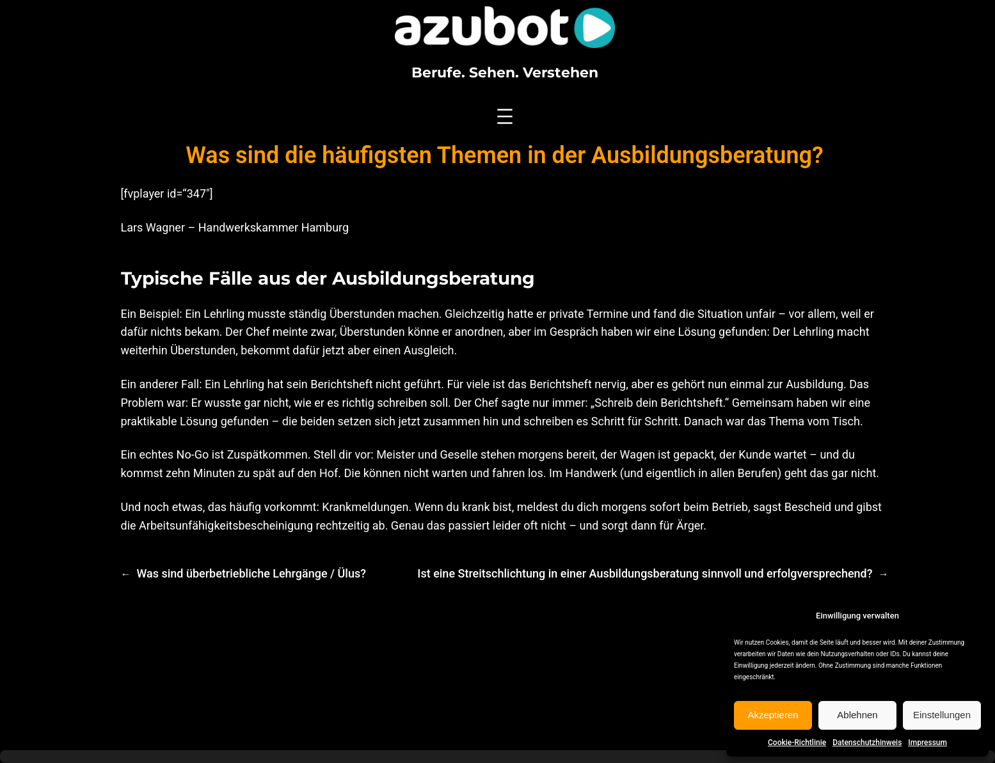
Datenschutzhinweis (867, 742)
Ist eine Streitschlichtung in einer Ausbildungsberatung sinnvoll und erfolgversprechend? (644, 573)
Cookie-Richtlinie (797, 742)
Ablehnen (857, 714)
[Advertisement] (498, 670)
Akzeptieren (772, 714)
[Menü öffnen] (505, 116)
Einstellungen (942, 714)
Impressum (927, 742)
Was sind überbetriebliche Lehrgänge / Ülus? (250, 573)
